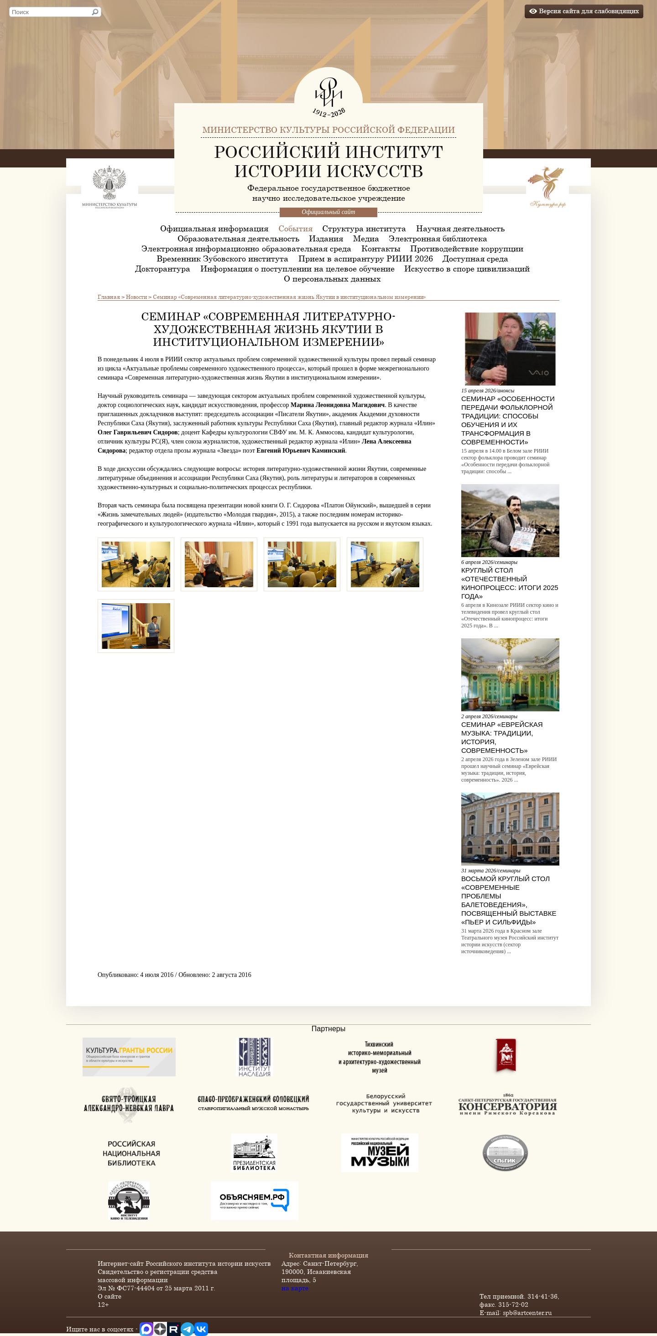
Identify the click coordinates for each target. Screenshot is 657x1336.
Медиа (366, 238)
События (295, 228)
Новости (136, 296)
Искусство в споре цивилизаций (467, 268)
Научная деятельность (460, 228)
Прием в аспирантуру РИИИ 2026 (365, 258)
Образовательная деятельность (238, 238)
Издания (326, 238)
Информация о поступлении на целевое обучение (297, 268)
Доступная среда (475, 258)
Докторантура (162, 268)
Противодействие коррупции (466, 248)
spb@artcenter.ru (527, 1312)
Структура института (364, 228)
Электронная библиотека (438, 238)
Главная (109, 296)
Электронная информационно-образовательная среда (246, 248)
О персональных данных (332, 278)
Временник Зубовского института (222, 258)
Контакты (381, 248)
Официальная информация (214, 228)
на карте (295, 1288)
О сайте (109, 1296)
